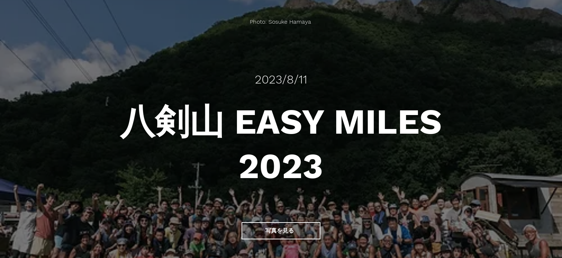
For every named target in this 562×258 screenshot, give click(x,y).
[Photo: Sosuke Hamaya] (281, 21)
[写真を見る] (281, 230)
